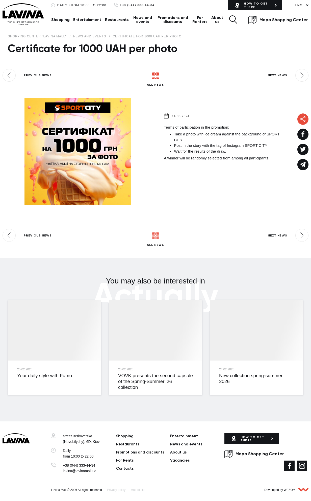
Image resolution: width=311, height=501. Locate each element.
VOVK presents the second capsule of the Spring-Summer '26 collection (155, 381)
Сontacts (125, 468)
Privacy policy (116, 489)
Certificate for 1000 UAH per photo (147, 36)
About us (217, 19)
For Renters (200, 19)
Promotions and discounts (173, 19)
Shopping (60, 19)
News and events (142, 19)
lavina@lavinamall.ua (79, 471)
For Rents (125, 460)
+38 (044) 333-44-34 (137, 5)
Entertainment (87, 19)
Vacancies (180, 460)
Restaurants (117, 19)
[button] (233, 19)
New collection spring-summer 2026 (250, 378)
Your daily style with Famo (44, 375)
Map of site (138, 489)
